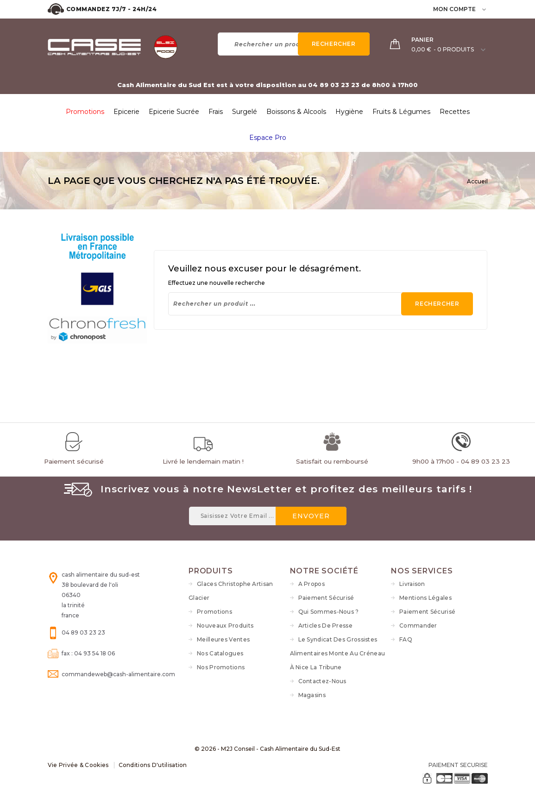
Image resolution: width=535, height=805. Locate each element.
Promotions (214, 611)
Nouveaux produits (225, 625)
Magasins (312, 695)
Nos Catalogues (220, 653)
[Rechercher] (294, 44)
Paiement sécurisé (326, 597)
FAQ (405, 639)
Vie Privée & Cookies (78, 764)
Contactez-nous (322, 681)
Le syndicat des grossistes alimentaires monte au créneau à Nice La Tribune (337, 653)
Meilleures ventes (223, 639)
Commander (418, 625)
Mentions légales (425, 597)
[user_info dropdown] (485, 9)
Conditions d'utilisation (153, 764)
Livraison (412, 583)
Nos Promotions (221, 667)
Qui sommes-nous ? (328, 611)
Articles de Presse (325, 625)
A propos (311, 583)
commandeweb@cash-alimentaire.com (118, 674)
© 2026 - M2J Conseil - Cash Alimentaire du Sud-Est (267, 748)
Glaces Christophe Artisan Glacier (231, 590)
